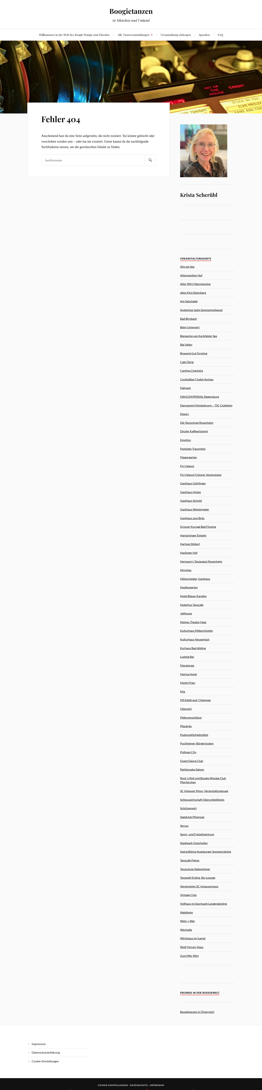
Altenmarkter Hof (191, 275)
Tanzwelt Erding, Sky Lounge (197, 877)
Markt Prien (187, 682)
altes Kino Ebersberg (193, 292)
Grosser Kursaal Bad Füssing (198, 526)
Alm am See (187, 266)
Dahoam (185, 388)
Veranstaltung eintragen (176, 35)
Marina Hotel (188, 674)
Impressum (39, 1044)
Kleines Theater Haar (193, 622)
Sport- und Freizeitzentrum (197, 834)
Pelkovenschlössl (191, 717)
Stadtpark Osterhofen (194, 843)
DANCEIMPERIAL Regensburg (199, 396)
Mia (182, 691)
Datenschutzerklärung (46, 1052)
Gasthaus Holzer (190, 492)
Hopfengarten (189, 587)
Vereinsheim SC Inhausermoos (199, 886)
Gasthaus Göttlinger (193, 483)
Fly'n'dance (187, 466)
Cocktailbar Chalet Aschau (196, 379)
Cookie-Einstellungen (45, 1061)
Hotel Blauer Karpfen (193, 596)
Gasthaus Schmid (191, 500)
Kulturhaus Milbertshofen (196, 630)
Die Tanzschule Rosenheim (196, 422)
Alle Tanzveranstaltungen (133, 35)
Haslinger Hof (188, 552)
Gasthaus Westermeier (194, 509)
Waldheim (186, 912)
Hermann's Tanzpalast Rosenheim (201, 561)
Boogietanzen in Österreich (197, 1012)
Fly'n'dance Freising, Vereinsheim (200, 474)
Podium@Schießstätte (194, 735)
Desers (184, 414)
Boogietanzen (131, 11)
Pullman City (188, 752)
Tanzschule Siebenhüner (195, 869)
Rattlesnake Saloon (192, 769)
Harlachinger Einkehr (193, 535)
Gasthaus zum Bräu (192, 518)
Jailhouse (186, 613)
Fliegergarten (188, 457)
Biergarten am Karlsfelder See (198, 336)
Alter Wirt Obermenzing (195, 284)
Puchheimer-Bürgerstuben (197, 743)
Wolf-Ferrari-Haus (191, 947)
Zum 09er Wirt (189, 955)
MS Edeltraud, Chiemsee (195, 700)
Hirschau (185, 570)
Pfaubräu (186, 726)
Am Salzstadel (189, 301)
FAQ (220, 35)
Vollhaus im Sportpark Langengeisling (203, 903)
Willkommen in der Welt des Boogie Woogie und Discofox (74, 35)
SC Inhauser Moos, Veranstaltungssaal (204, 791)
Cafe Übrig (187, 362)
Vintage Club (188, 895)
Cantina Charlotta (191, 370)
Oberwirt (186, 708)
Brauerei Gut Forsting (193, 353)
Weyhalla (186, 929)
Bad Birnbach (188, 318)
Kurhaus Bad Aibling (193, 648)
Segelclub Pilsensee (192, 817)
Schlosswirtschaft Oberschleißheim (202, 799)
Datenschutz (139, 1085)
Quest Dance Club (191, 761)
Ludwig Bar (187, 656)
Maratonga (187, 665)
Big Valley (186, 344)
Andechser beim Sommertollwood (201, 310)
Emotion (185, 440)
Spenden (204, 35)
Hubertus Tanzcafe (191, 604)
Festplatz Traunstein (193, 448)
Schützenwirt (188, 808)
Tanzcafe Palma (189, 860)
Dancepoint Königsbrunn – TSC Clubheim (206, 405)
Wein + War (187, 921)
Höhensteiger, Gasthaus (195, 578)
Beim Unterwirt (190, 327)
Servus (184, 825)
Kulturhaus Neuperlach (194, 639)
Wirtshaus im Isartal (192, 938)
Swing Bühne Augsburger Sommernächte (205, 851)
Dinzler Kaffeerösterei (194, 431)
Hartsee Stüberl (190, 544)
